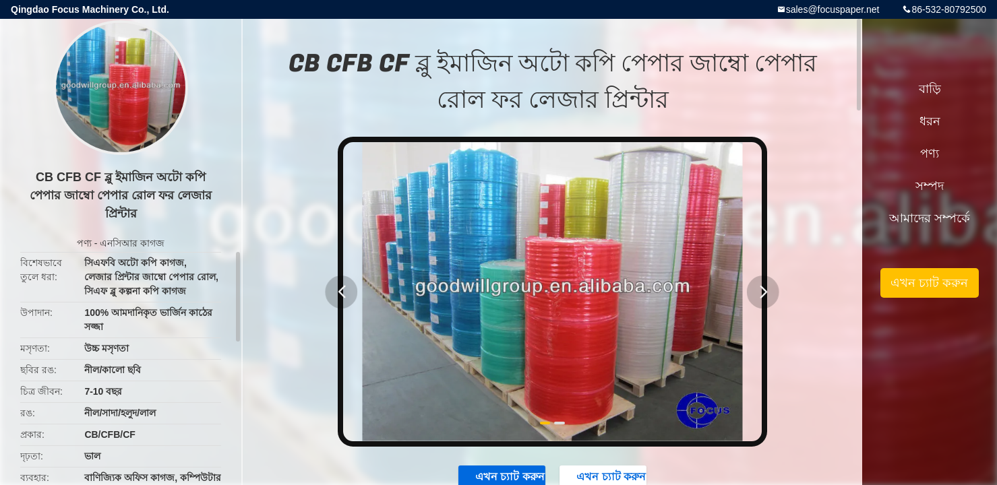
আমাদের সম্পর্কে (929, 218)
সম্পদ (929, 186)
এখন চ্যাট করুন (929, 283)
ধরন (929, 121)
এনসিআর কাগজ (132, 243)
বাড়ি (930, 89)
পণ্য (84, 243)
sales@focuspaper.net (833, 9)
